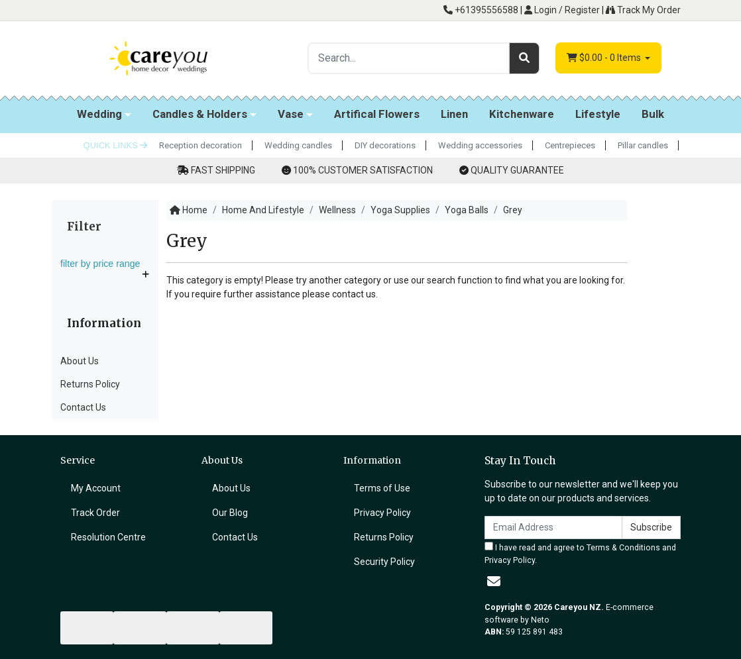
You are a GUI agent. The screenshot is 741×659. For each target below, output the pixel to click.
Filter (84, 226)
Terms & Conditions (623, 547)
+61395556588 (480, 10)
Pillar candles (643, 145)
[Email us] (493, 581)
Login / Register (562, 10)
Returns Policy (90, 384)
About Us (79, 361)
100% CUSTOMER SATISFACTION (363, 170)
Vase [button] (291, 114)
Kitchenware (521, 114)
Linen (454, 114)
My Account (96, 488)
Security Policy (384, 561)
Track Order (95, 512)
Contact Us (83, 407)
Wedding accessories (480, 145)
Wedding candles (298, 145)
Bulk (653, 114)
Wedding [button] (99, 114)
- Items (605, 58)
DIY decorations (385, 145)
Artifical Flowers (377, 114)
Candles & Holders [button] (199, 114)
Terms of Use (382, 488)
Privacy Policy (382, 512)
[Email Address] (553, 527)
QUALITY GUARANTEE (517, 170)
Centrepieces (570, 145)
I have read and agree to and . (580, 553)
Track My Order (643, 10)
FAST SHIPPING (223, 170)
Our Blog (230, 512)
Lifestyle (597, 114)
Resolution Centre (108, 537)
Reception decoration (200, 145)
